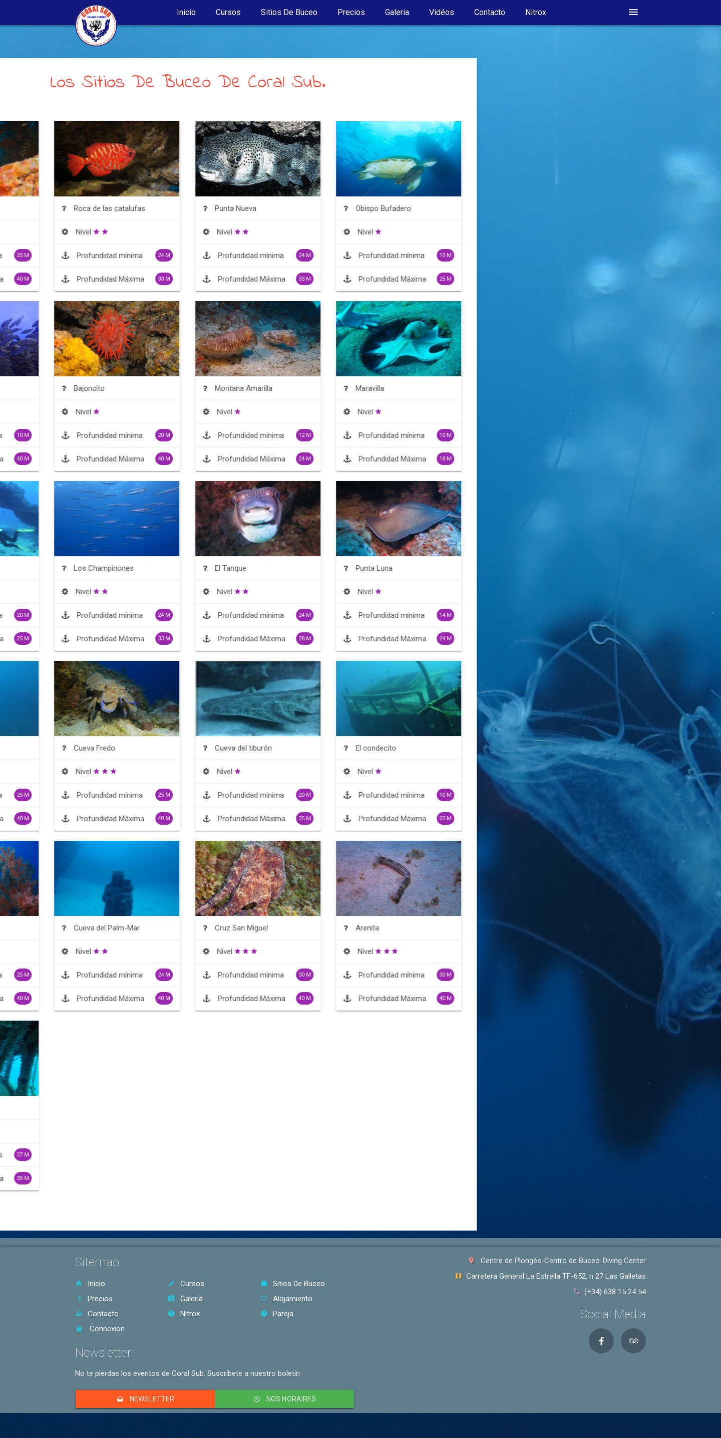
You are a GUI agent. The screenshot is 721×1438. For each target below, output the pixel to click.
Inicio (186, 12)
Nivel (117, 231)
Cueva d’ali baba (122, 927)
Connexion (100, 1328)
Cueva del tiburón (406, 748)
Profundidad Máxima (145, 279)
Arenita (530, 927)
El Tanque (394, 568)
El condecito (539, 748)
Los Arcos (113, 568)
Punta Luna (537, 568)
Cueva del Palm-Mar (270, 927)
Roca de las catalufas (272, 208)
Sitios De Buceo (289, 12)
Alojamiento (286, 1298)
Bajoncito (252, 388)
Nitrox (535, 12)
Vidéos (441, 12)
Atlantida (110, 388)
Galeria (397, 12)
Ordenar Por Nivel (126, 107)
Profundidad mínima (145, 255)
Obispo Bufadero (546, 208)
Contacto (489, 12)
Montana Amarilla (407, 388)
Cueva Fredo (257, 748)
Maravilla (533, 388)
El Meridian (113, 1107)
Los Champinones (267, 568)
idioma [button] (588, 12)
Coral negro (115, 208)
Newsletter (145, 1399)
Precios (351, 12)
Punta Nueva (399, 208)
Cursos (228, 12)
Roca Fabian (116, 748)
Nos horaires (284, 1399)
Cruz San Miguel (404, 927)
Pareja (276, 1313)
